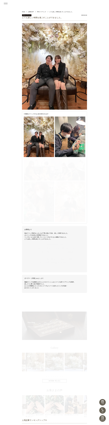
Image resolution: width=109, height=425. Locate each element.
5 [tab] (53, 292)
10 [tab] (62, 292)
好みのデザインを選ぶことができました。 (54, 323)
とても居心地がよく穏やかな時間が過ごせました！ (35, 323)
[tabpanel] (54, 278)
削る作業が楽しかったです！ (74, 322)
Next (84, 278)
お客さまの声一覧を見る (54, 343)
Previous (24, 278)
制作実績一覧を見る (54, 297)
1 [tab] (46, 292)
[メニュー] (5, 3)
